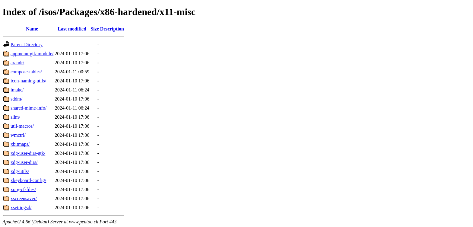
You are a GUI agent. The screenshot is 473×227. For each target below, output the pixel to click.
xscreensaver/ (24, 198)
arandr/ (17, 62)
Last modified (72, 28)
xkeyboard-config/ (28, 180)
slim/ (15, 117)
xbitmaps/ (20, 144)
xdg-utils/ (20, 171)
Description (112, 28)
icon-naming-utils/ (28, 80)
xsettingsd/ (21, 207)
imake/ (17, 89)
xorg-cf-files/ (23, 189)
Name (32, 28)
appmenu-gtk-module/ (32, 53)
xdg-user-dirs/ (24, 162)
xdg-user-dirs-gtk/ (28, 153)
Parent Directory (27, 44)
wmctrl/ (18, 135)
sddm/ (16, 98)
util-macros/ (22, 126)
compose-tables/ (26, 71)
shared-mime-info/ (28, 107)
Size (94, 28)
